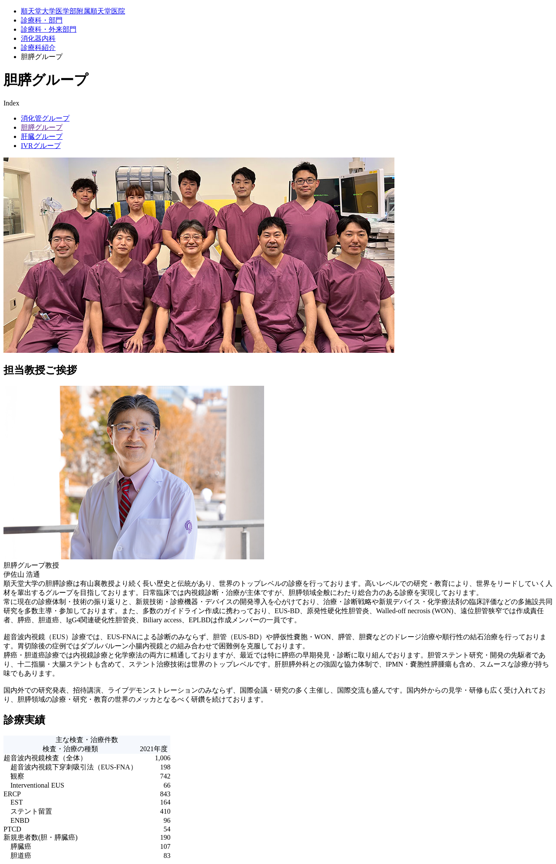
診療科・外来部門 (48, 29)
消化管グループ (45, 118)
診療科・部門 (42, 20)
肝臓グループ (42, 136)
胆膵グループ (42, 127)
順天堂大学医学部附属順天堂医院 (73, 11)
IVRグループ (41, 145)
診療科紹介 (38, 47)
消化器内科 (38, 38)
